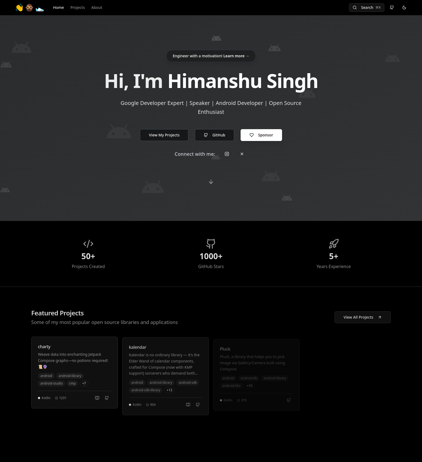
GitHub (214, 134)
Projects (78, 7)
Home (58, 7)
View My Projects (164, 134)
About (96, 7)
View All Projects (362, 318)
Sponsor (261, 134)
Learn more (236, 55)
